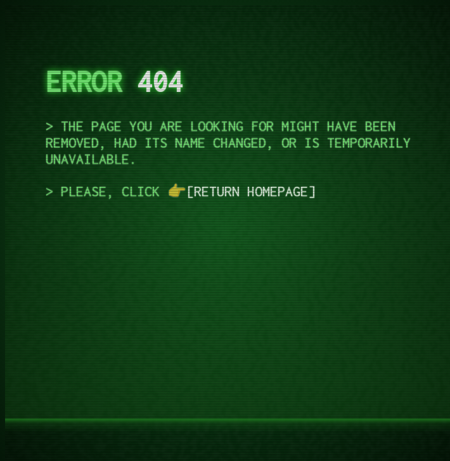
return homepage (251, 191)
